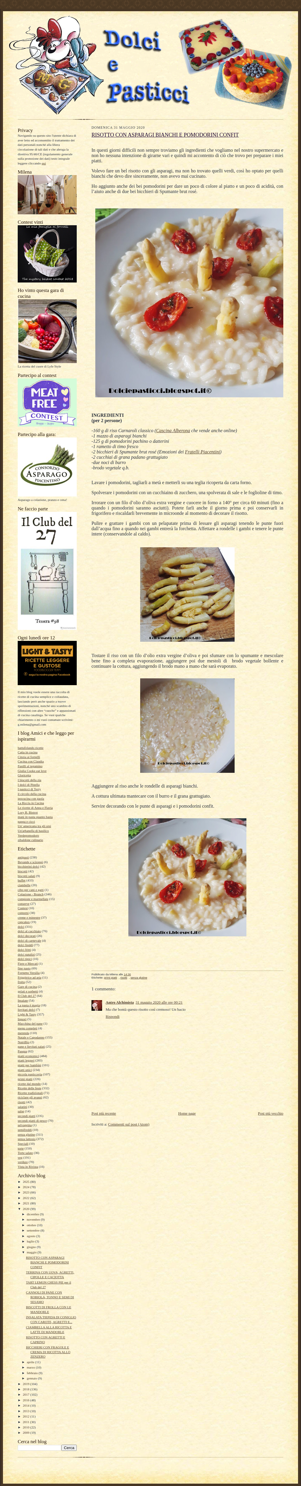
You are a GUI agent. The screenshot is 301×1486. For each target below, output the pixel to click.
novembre (34, 1219)
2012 (26, 1416)
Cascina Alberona (173, 430)
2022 (26, 1198)
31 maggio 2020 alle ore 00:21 (158, 1002)
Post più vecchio (270, 1113)
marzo (31, 1367)
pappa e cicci (26, 821)
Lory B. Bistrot (28, 812)
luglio (31, 1241)
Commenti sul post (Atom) (128, 1124)
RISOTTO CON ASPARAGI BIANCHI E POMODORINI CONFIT (47, 1262)
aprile (31, 1362)
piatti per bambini (29, 1065)
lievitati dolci (26, 1009)
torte (21, 1148)
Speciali (23, 1143)
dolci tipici (25, 959)
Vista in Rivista (28, 1166)
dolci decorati (27, 936)
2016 (26, 1400)
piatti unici (25, 1070)
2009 (26, 1432)
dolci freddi (25, 945)
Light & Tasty (27, 1014)
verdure (23, 1162)
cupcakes (24, 922)
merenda (23, 1033)
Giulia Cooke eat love (32, 771)
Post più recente (103, 1113)
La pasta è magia (29, 1005)
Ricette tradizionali (30, 1093)
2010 (26, 1427)
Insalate (23, 1000)
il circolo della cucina (32, 794)
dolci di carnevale (29, 940)
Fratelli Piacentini (202, 451)
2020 (26, 1209)
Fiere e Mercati (28, 963)
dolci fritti (24, 949)
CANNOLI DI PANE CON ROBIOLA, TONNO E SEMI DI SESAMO (50, 1297)
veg (20, 1157)
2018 (26, 1389)
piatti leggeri (26, 1060)
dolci (21, 926)
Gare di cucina (27, 986)
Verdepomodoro (28, 835)
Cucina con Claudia (31, 761)
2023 (26, 1192)
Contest (23, 908)
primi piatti (25, 1079)
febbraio (33, 1373)
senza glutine (26, 1134)
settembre (33, 1230)
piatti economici (28, 1056)
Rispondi (113, 1016)
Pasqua (22, 1051)
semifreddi (25, 1129)
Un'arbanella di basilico (33, 830)
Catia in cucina (27, 752)
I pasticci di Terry (29, 789)
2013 (26, 1411)
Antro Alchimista (120, 1002)
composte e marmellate (33, 899)
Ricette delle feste (29, 1088)
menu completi (27, 1028)
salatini (22, 1106)
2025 (26, 1181)
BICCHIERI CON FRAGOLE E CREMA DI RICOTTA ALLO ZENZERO (48, 1351)
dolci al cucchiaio (29, 931)
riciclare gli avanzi (30, 1097)
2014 (26, 1405)
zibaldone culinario (30, 840)
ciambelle (24, 885)
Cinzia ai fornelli (29, 757)
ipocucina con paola (31, 798)
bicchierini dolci (28, 866)
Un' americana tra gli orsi (34, 826)
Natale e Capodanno (31, 1037)
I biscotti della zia (29, 780)
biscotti (22, 871)
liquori (22, 1019)
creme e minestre (29, 917)
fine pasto (24, 968)
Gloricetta (24, 775)
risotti (21, 1102)
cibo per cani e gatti (31, 889)
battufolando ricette (30, 747)
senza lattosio (27, 1139)
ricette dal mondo (29, 1083)
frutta (21, 982)
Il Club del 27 (27, 995)
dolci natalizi (26, 954)
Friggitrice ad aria (29, 977)
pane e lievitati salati (31, 1046)
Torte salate (25, 1152)
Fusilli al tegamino (30, 766)
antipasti (23, 857)
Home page (187, 1113)
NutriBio (24, 1042)
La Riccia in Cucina (31, 803)
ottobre (32, 1225)
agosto (31, 1236)
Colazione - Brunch (31, 894)
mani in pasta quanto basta (35, 817)
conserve (24, 903)
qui (44, 163)
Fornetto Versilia (29, 972)
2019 (26, 1384)
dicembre (33, 1214)
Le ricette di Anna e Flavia (35, 807)
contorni (23, 913)
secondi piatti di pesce (32, 1120)
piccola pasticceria (30, 1074)
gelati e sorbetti (28, 991)
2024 (26, 1187)
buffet (21, 880)
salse (21, 1111)
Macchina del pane (30, 1023)
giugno (32, 1247)
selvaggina (25, 1125)
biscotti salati (26, 876)
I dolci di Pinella (29, 784)
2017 (26, 1394)
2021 (26, 1203)
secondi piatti (26, 1116)
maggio (32, 1252)
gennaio (32, 1378)
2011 (26, 1422)
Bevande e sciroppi (30, 862)
